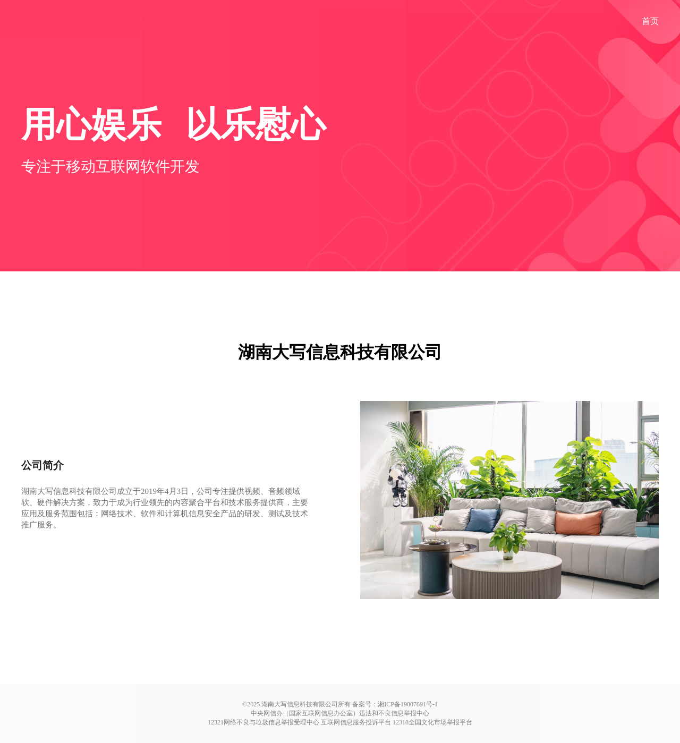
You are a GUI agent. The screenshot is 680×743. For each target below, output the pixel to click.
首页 (650, 20)
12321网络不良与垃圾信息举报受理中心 (263, 722)
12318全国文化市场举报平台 (432, 722)
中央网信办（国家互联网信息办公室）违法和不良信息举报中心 (340, 713)
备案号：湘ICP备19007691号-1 (395, 704)
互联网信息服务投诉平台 (356, 722)
